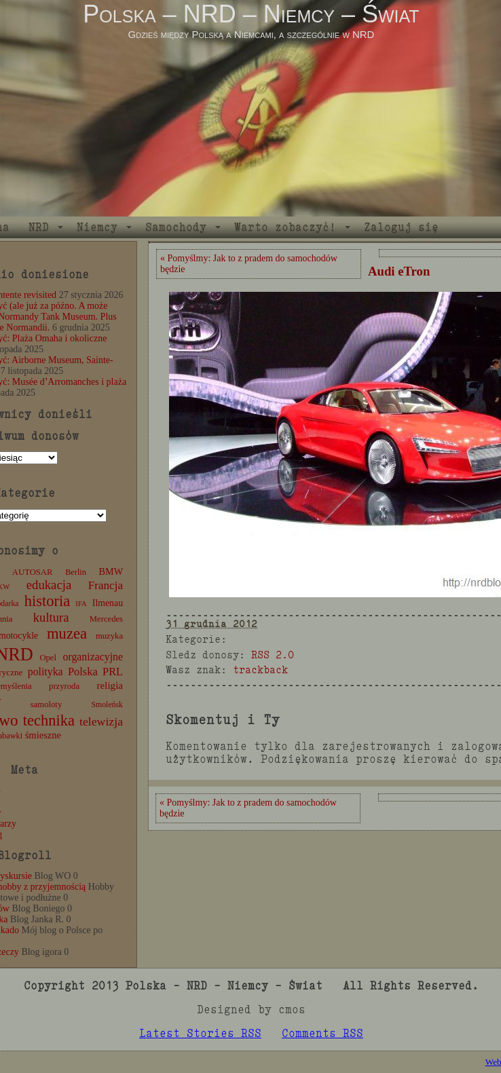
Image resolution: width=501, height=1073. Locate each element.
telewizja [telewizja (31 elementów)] (101, 721)
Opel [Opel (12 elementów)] (47, 657)
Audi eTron (399, 271)
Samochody (175, 227)
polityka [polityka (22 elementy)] (45, 671)
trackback (260, 669)
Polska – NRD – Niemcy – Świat (251, 14)
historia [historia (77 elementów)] (47, 600)
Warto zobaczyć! (285, 227)
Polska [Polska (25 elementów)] (83, 671)
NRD (39, 227)
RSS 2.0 (272, 654)
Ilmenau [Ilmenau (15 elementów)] (107, 603)
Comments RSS (322, 1033)
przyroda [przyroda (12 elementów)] (64, 686)
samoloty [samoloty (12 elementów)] (46, 704)
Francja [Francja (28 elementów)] (105, 585)
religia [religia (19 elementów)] (110, 685)
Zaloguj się (401, 227)
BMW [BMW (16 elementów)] (111, 571)
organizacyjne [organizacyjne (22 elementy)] (93, 656)
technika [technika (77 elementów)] (49, 720)
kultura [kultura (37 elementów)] (51, 617)
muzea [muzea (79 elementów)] (67, 633)
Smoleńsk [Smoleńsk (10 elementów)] (107, 704)
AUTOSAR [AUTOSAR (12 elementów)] (32, 572)
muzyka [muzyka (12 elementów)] (109, 636)
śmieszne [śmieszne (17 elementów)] (43, 735)
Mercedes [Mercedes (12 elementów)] (106, 619)
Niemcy (97, 227)
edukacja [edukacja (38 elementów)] (49, 585)
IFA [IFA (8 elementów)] (80, 603)
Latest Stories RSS (200, 1033)
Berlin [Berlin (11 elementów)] (75, 572)
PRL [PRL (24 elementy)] (113, 671)
